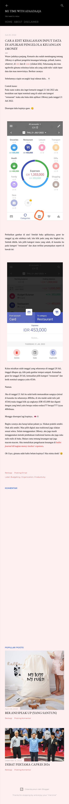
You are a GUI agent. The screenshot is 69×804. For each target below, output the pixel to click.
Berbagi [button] (8, 473)
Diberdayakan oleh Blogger (34, 789)
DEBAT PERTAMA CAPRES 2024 (27, 764)
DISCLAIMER (31, 22)
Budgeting (15, 477)
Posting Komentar (22, 718)
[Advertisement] (34, 604)
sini (17, 64)
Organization (27, 477)
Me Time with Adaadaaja (23, 11)
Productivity (39, 477)
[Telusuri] (62, 5)
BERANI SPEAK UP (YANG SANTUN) (31, 713)
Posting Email (20, 473)
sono (28, 64)
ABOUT (18, 22)
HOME (8, 22)
